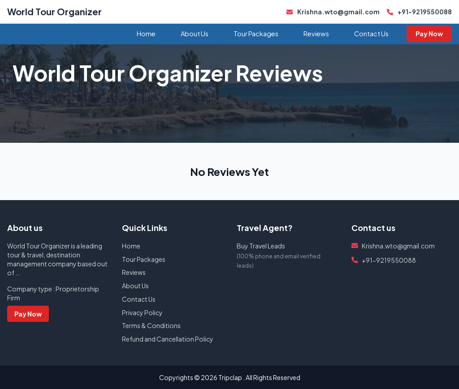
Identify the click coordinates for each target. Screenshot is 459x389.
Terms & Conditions (151, 325)
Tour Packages (256, 34)
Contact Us (371, 34)
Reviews (316, 34)
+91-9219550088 (419, 12)
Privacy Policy (142, 312)
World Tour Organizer (54, 11)
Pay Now (429, 34)
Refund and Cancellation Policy (167, 339)
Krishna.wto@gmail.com (333, 12)
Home (146, 34)
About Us (194, 34)
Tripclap (230, 377)
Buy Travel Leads (261, 246)
